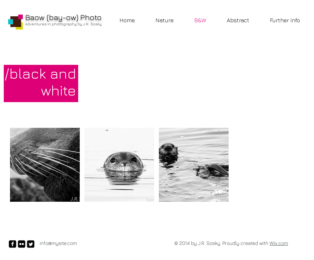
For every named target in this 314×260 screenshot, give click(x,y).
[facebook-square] (12, 244)
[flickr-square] (21, 244)
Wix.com (279, 243)
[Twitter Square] (30, 244)
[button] (45, 165)
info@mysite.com (58, 243)
